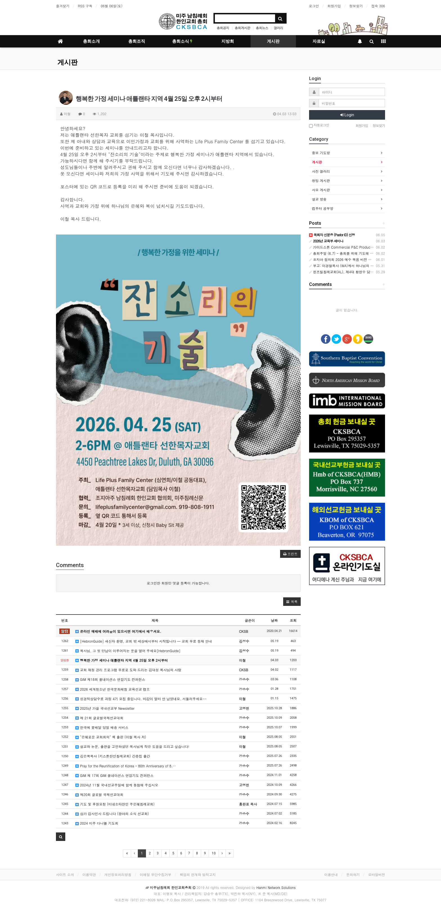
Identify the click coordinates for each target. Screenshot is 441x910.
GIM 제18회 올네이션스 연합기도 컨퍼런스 (110, 679)
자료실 (318, 41)
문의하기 (353, 874)
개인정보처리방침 (117, 874)
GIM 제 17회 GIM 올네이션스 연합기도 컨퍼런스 (114, 775)
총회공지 (223, 27)
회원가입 (334, 5)
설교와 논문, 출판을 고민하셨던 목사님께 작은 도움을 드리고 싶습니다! (132, 746)
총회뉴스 (262, 27)
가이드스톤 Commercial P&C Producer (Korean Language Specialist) (365, 247)
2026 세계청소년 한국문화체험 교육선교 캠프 (112, 689)
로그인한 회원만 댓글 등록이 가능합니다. (178, 583)
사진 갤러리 (321, 171)
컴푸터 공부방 (322, 208)
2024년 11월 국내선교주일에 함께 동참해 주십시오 (116, 784)
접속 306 (378, 5)
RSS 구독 (85, 5)
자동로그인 (319, 125)
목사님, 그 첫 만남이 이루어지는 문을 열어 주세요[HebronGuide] (127, 650)
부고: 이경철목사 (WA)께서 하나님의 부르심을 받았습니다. (356, 265)
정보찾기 (356, 5)
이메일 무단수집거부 (155, 874)
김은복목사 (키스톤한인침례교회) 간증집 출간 (112, 756)
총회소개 (91, 41)
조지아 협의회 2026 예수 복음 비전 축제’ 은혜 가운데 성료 (356, 259)
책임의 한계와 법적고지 (198, 874)
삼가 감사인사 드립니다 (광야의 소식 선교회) (112, 813)
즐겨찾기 (62, 5)
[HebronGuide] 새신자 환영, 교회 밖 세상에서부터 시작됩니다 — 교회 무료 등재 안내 (143, 641)
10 (214, 853)
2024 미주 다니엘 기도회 (96, 823)
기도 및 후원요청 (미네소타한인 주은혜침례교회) (114, 804)
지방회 (227, 41)
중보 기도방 (321, 152)
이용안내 (331, 874)
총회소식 (182, 41)
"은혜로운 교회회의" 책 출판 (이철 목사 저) (110, 736)
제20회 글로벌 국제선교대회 (99, 794)
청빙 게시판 (321, 180)
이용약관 (89, 874)
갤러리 (278, 27)
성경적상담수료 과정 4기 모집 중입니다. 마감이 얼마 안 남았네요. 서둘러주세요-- (140, 698)
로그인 (314, 5)
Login (347, 115)
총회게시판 (242, 27)
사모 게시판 (321, 189)
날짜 (274, 620)
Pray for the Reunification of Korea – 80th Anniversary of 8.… (125, 765)
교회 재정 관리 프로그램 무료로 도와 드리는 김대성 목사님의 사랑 (128, 669)
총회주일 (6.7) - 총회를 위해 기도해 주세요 (344, 253)
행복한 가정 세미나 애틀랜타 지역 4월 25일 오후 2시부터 (121, 660)
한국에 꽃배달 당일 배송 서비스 (101, 727)
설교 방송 (319, 199)
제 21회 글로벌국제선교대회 (99, 717)
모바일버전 (376, 874)
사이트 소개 (65, 874)
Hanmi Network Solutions (276, 887)
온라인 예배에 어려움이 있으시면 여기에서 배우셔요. (118, 631)
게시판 (273, 41)
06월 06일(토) (111, 5)
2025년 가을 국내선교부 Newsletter (104, 708)
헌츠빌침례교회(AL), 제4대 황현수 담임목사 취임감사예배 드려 (359, 271)
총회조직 (136, 41)
